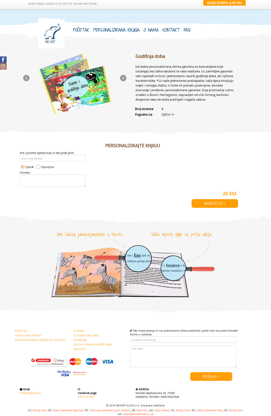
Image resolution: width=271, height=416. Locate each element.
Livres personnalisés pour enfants (109, 410)
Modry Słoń (183, 410)
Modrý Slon (39, 410)
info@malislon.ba (30, 393)
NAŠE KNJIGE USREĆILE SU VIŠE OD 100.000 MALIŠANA (62, 3)
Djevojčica (47, 167)
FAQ (187, 29)
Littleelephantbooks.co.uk (138, 414)
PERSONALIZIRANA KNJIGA (116, 29)
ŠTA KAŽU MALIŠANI (86, 335)
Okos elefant (162, 410)
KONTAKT (171, 29)
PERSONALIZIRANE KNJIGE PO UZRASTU (40, 340)
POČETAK (81, 29)
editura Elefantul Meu (210, 410)
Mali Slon (142, 410)
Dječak (29, 167)
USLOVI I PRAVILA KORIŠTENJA (92, 344)
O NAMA (151, 29)
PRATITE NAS (86, 397)
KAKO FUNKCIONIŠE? (28, 335)
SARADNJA (80, 340)
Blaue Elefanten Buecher (68, 410)
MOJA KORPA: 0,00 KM (224, 3)
